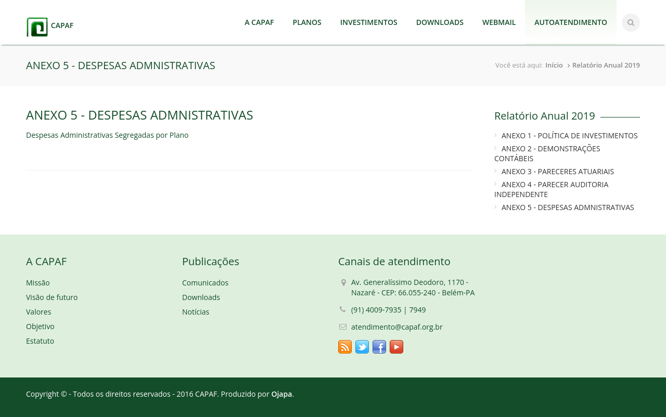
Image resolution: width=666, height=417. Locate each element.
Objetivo (40, 326)
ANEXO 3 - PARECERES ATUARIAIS (558, 171)
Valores (38, 312)
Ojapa (281, 394)
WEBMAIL (499, 22)
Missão (38, 283)
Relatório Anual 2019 (606, 65)
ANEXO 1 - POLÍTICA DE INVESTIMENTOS (570, 135)
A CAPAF (259, 22)
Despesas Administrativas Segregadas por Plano (107, 135)
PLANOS (307, 22)
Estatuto (40, 341)
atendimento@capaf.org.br (397, 327)
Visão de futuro (52, 297)
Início (554, 65)
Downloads (201, 297)
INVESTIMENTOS (369, 22)
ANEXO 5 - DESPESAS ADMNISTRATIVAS (568, 207)
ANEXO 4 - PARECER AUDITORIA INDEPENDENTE (551, 189)
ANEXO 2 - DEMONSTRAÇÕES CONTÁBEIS (547, 153)
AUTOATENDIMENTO (570, 22)
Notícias (195, 312)
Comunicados (205, 283)
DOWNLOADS (440, 22)
